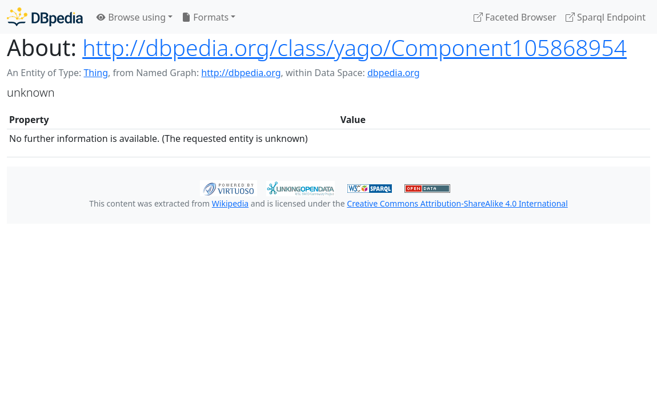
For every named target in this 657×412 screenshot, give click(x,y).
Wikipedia (230, 203)
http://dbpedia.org (241, 72)
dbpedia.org (393, 72)
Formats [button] (205, 17)
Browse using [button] (131, 17)
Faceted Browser (515, 17)
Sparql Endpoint (606, 17)
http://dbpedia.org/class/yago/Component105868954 (354, 47)
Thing (95, 72)
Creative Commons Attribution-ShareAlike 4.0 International (457, 203)
